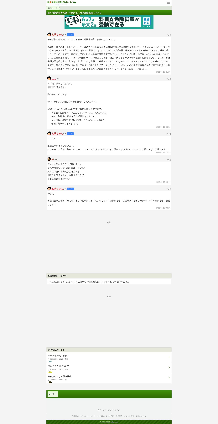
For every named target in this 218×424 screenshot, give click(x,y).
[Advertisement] (109, 242)
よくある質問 (129, 416)
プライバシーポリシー (88, 416)
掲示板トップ (53, 8)
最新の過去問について (108, 369)
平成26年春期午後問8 (108, 358)
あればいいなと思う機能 (108, 379)
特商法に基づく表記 (106, 416)
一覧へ (53, 394)
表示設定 (119, 416)
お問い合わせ (141, 416)
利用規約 (75, 416)
